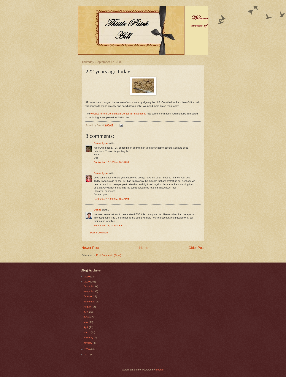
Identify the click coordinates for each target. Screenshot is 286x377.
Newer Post (90, 248)
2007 (87, 354)
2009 (87, 281)
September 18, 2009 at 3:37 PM (111, 225)
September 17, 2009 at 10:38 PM (111, 162)
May (86, 322)
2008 (87, 349)
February (88, 337)
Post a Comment (99, 232)
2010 (87, 276)
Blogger (159, 369)
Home (143, 248)
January (88, 342)
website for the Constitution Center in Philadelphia (118, 113)
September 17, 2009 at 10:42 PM (111, 199)
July (85, 311)
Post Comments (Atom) (108, 255)
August (87, 306)
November (89, 291)
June (86, 316)
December (89, 286)
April (86, 327)
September (89, 301)
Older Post (196, 248)
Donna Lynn (101, 143)
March (87, 332)
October (88, 296)
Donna (97, 209)
